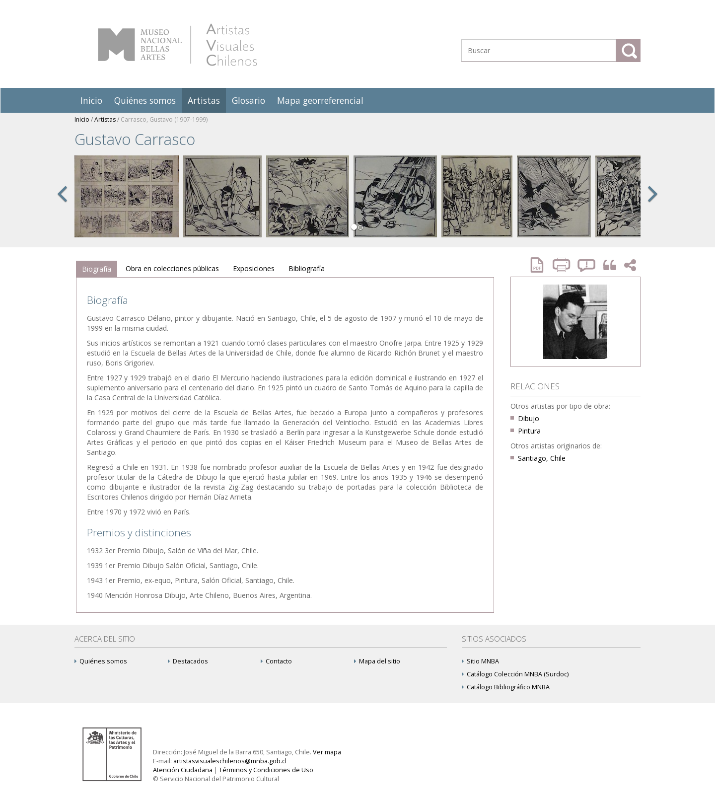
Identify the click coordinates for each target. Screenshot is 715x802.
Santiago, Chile (542, 458)
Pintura (529, 431)
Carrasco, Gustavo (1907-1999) (164, 119)
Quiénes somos (145, 100)
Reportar (587, 265)
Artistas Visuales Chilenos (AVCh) (177, 44)
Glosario (248, 100)
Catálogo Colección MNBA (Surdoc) (515, 674)
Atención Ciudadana (183, 770)
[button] (62, 204)
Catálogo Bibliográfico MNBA (506, 687)
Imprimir (562, 265)
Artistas (204, 100)
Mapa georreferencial (320, 100)
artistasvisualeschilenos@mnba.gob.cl (229, 761)
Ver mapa (327, 752)
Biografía (96, 269)
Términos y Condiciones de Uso (266, 770)
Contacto (276, 661)
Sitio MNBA (480, 661)
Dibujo (528, 418)
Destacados (188, 661)
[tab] (96, 269)
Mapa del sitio (377, 661)
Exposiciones (254, 268)
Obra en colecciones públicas (172, 268)
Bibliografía (306, 268)
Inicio (91, 100)
